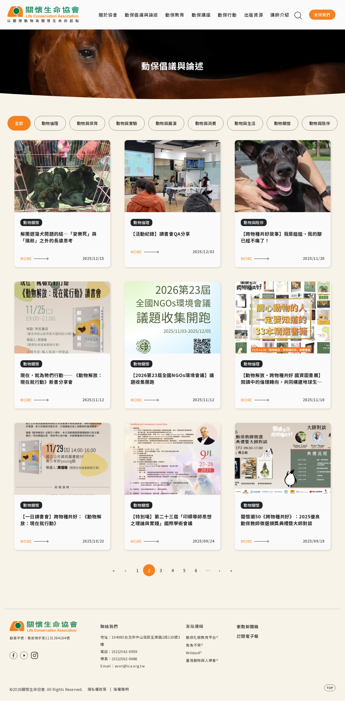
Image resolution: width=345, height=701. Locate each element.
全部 (19, 123)
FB (13, 655)
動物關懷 (282, 123)
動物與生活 (245, 123)
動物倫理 (50, 123)
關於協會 (108, 15)
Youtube (24, 655)
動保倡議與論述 (141, 15)
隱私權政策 (97, 689)
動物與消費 (205, 123)
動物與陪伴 (319, 123)
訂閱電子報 (248, 636)
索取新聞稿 (248, 626)
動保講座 (201, 15)
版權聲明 (121, 689)
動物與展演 (166, 123)
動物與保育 (87, 123)
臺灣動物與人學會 (202, 660)
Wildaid (194, 652)
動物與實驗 (126, 123)
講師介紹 (279, 15)
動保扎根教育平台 (202, 637)
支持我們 (322, 15)
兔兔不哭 (195, 644)
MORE (26, 258)
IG (34, 655)
